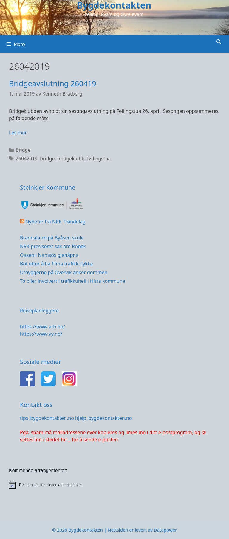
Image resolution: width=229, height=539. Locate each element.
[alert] (114, 485)
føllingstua (99, 158)
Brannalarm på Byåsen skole (52, 237)
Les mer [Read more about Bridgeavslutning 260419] (18, 132)
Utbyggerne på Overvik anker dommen (63, 272)
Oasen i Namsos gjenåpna (49, 255)
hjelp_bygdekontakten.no (103, 418)
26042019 (27, 158)
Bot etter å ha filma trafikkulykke (56, 263)
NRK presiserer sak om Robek (53, 246)
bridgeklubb (71, 158)
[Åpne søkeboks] (218, 41)
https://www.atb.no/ (42, 326)
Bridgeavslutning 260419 (52, 83)
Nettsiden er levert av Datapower (142, 530)
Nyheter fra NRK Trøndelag (55, 221)
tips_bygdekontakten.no (47, 418)
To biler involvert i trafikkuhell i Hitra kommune (72, 281)
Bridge (23, 150)
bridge (47, 158)
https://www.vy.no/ (41, 334)
